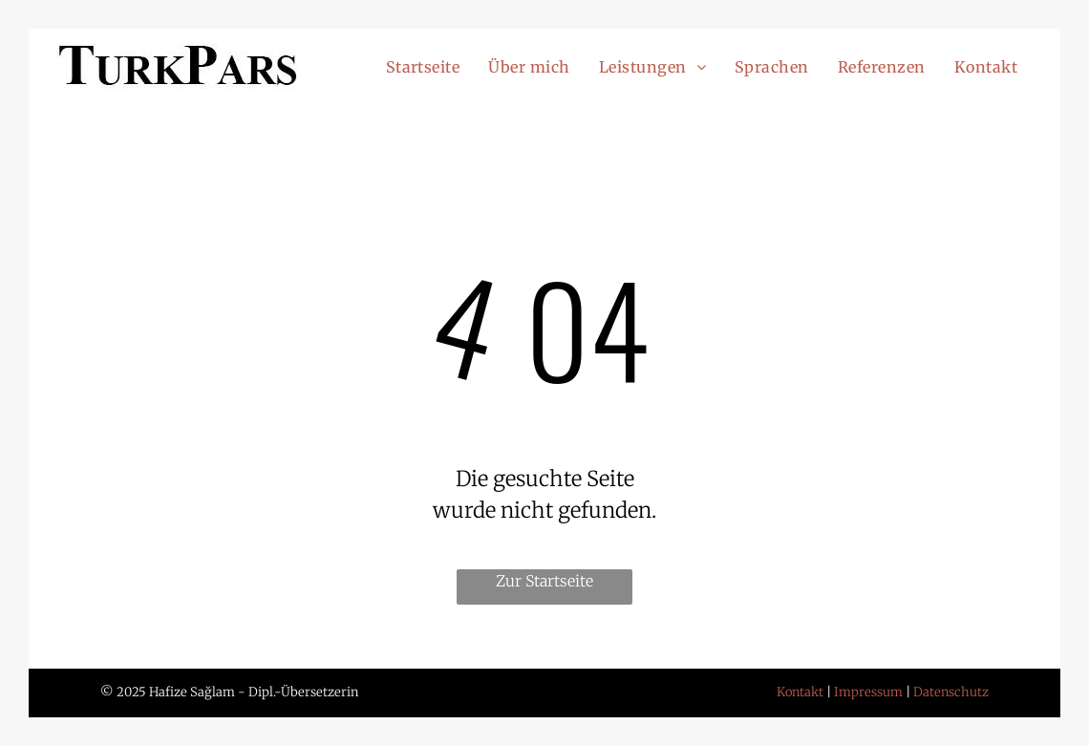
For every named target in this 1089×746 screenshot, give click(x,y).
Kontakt (800, 692)
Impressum (868, 692)
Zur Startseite (544, 580)
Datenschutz (951, 692)
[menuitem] (423, 67)
